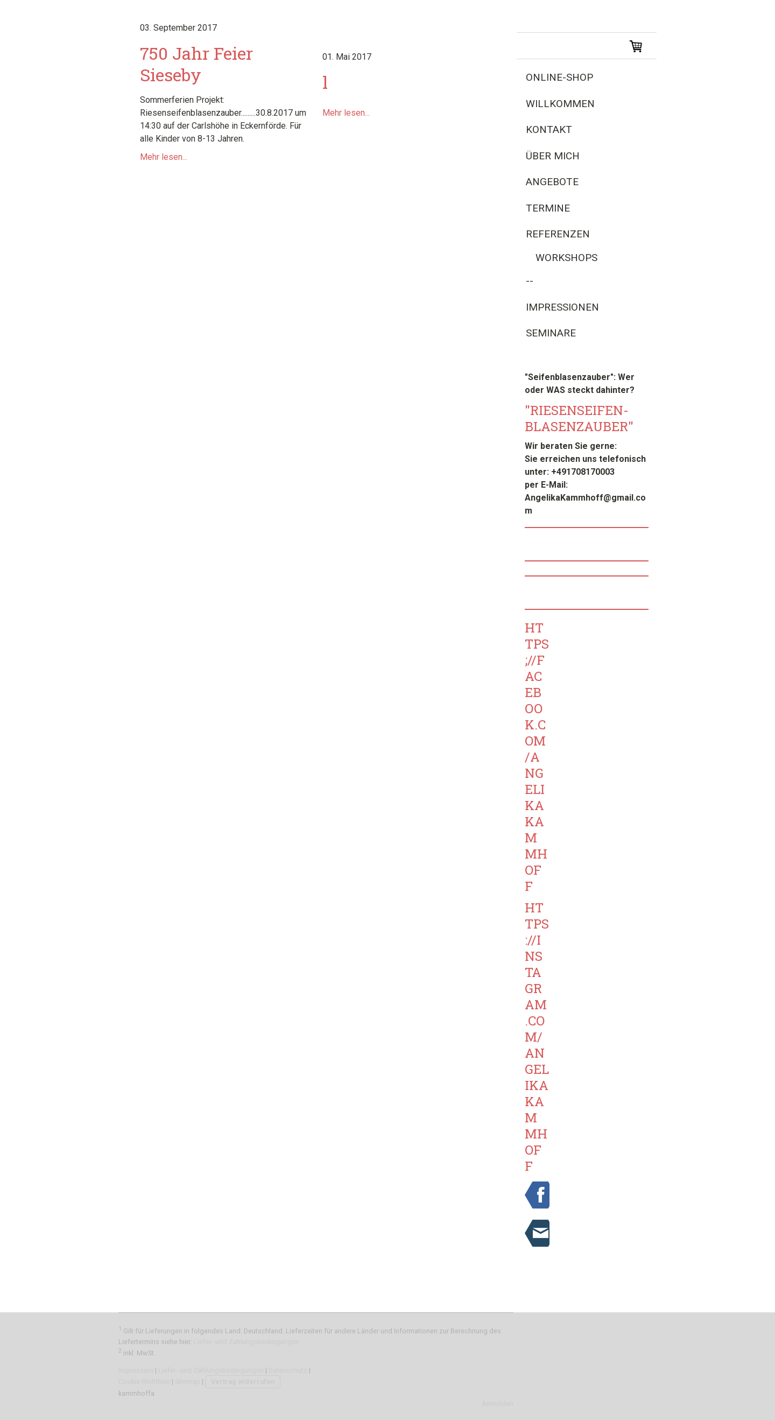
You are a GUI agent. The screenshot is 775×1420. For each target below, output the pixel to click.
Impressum (135, 1370)
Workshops (566, 257)
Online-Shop (559, 77)
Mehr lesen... (163, 157)
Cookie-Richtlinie (144, 1381)
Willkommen (560, 103)
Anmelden (497, 1404)
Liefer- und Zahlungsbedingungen (246, 1342)
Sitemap (187, 1381)
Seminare (551, 333)
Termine (548, 208)
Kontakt (549, 129)
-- (529, 281)
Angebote (552, 181)
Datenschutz (288, 1370)
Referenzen (558, 234)
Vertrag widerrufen (242, 1381)
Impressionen (562, 307)
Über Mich (553, 156)
